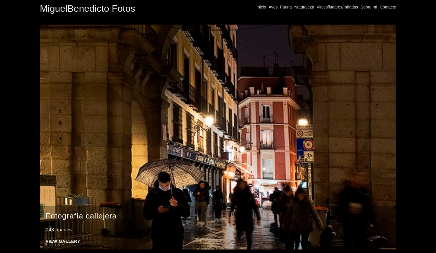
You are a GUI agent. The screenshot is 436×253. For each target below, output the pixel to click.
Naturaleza (304, 7)
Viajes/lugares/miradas (337, 7)
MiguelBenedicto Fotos (87, 8)
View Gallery (63, 241)
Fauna (286, 7)
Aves (273, 7)
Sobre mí (369, 7)
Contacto (388, 7)
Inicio (261, 7)
